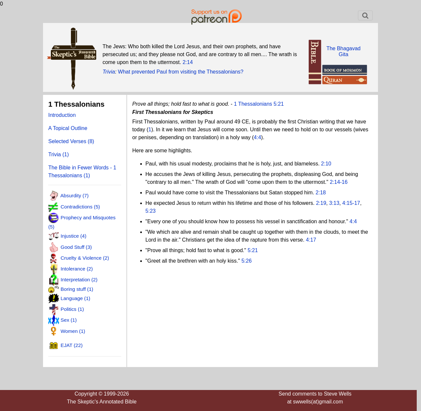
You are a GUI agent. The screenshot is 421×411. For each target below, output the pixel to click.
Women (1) (73, 331)
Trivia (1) (58, 154)
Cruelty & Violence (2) (85, 258)
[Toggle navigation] (365, 15)
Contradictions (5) (80, 206)
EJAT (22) (72, 345)
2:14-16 (338, 182)
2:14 (188, 62)
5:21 (253, 250)
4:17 (311, 240)
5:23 (150, 211)
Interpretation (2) (79, 279)
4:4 (257, 137)
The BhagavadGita (343, 51)
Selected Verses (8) (71, 141)
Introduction (62, 115)
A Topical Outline (67, 128)
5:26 (246, 261)
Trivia (108, 72)
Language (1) (75, 298)
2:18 (321, 192)
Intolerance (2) (77, 268)
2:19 (321, 203)
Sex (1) (69, 320)
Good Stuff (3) (76, 246)
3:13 (334, 203)
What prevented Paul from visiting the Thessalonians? (180, 72)
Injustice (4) (74, 236)
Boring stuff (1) (77, 289)
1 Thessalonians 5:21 (259, 104)
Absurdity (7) (74, 195)
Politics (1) (72, 309)
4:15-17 (351, 203)
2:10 (326, 163)
